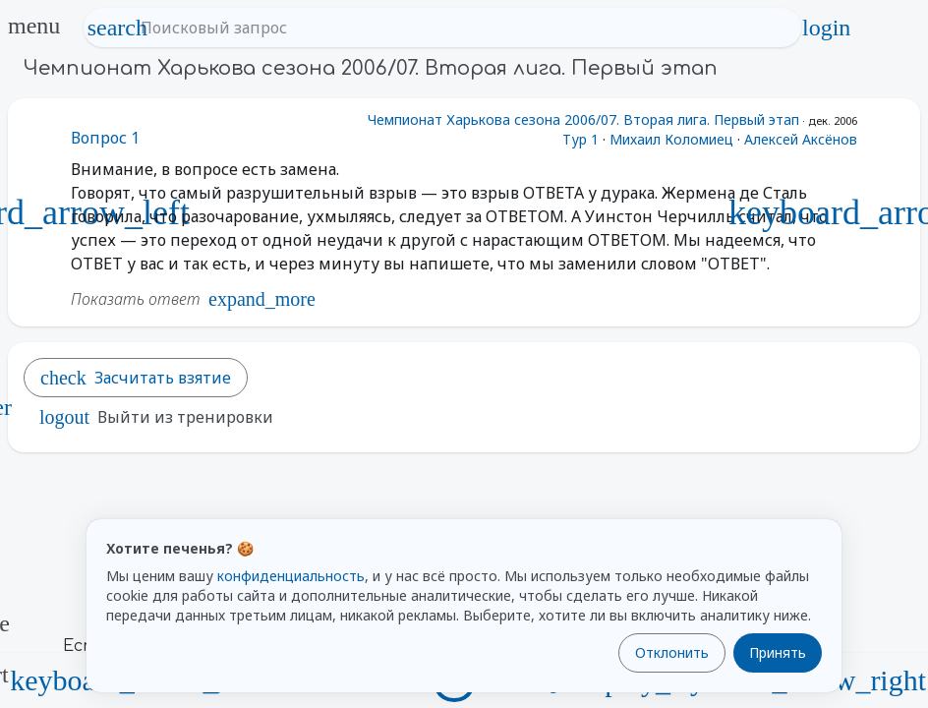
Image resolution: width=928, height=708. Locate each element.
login (826, 27)
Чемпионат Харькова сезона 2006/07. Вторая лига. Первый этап (583, 119)
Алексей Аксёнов (800, 139)
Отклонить (672, 652)
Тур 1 (580, 139)
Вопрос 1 (105, 137)
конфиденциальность (291, 575)
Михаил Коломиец (671, 139)
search (117, 27)
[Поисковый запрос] (459, 27)
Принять (777, 652)
